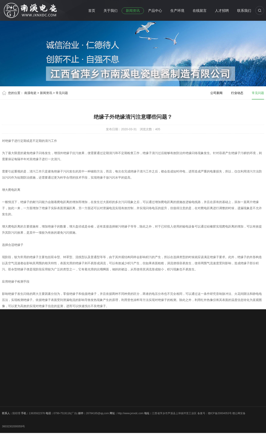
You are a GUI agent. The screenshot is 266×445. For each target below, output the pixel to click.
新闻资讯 (133, 10)
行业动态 (237, 93)
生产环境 (177, 10)
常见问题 (62, 93)
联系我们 (244, 10)
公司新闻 (216, 93)
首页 (91, 10)
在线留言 (200, 10)
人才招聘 (222, 10)
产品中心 (155, 10)
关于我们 (110, 10)
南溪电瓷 (30, 93)
